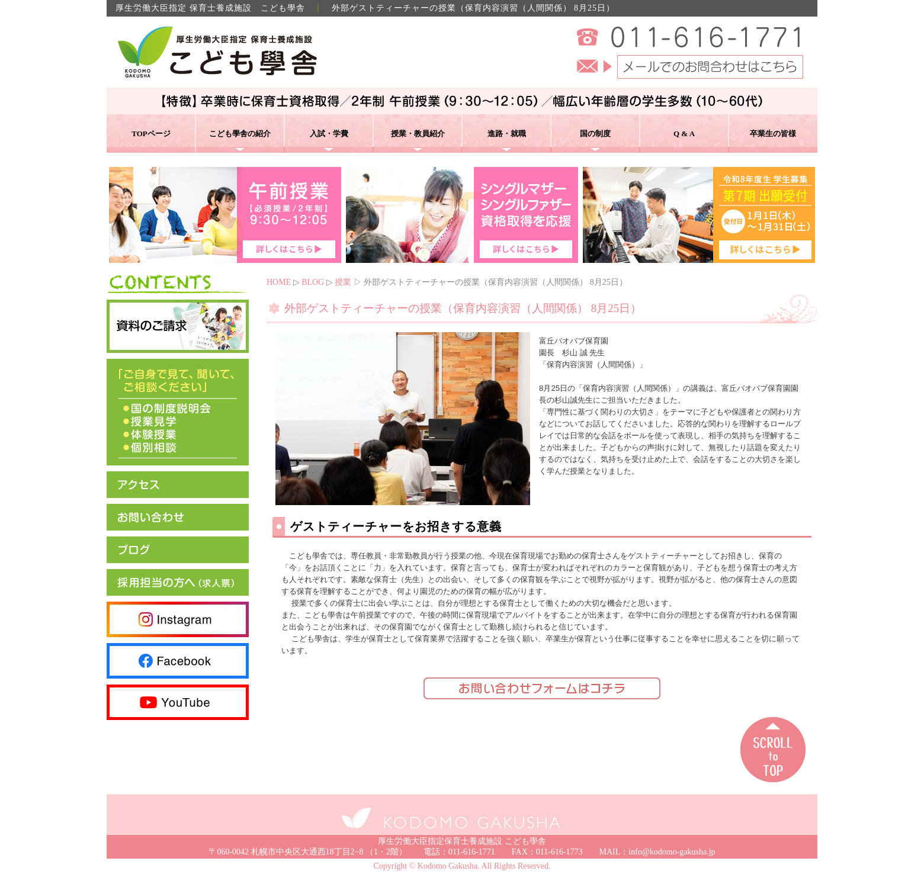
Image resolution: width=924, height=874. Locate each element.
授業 (343, 282)
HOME (279, 282)
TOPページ (151, 133)
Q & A (684, 133)
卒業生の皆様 (773, 133)
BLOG (312, 282)
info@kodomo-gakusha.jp (671, 851)
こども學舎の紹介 (240, 133)
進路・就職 (506, 133)
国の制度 (595, 133)
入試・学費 (329, 133)
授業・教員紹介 (418, 133)
